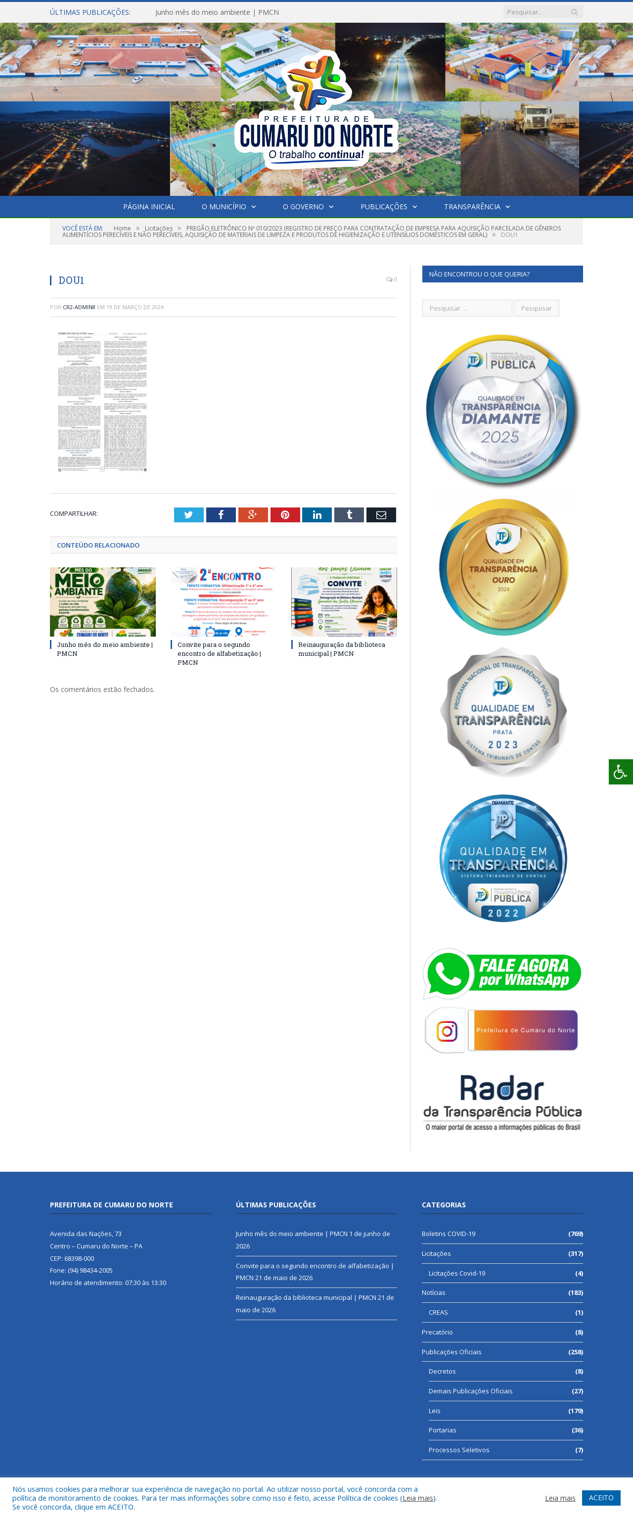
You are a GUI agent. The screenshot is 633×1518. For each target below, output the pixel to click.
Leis (435, 1410)
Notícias (434, 1292)
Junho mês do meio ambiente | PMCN (217, 12)
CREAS (438, 1312)
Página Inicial (149, 206)
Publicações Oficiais (452, 1351)
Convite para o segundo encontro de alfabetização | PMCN (219, 653)
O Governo (303, 206)
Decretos (442, 1371)
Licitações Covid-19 (457, 1273)
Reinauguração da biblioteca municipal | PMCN (341, 648)
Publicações (384, 206)
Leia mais (418, 1497)
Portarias (442, 1430)
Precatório (437, 1332)
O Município (224, 206)
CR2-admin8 (79, 307)
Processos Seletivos (459, 1449)
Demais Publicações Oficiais (471, 1390)
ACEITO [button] (601, 1497)
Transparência (472, 206)
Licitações (436, 1253)
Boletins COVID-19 (448, 1233)
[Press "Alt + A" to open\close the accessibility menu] (621, 771)
